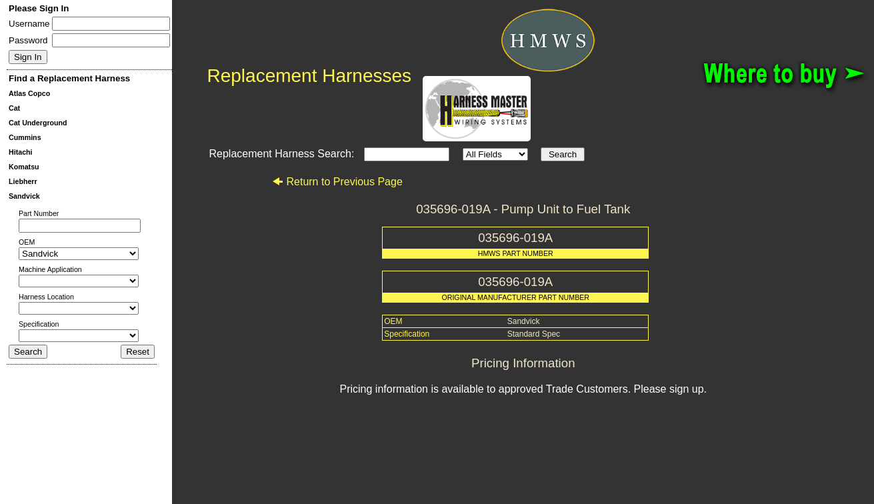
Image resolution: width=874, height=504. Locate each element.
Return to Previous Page (337, 181)
